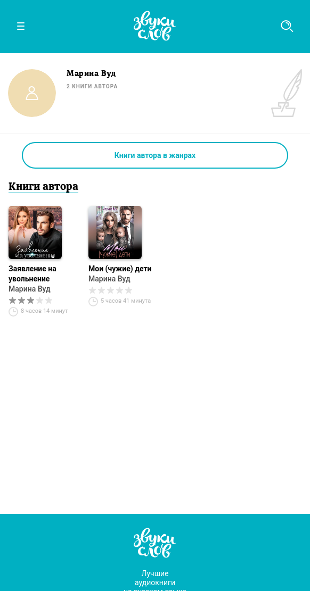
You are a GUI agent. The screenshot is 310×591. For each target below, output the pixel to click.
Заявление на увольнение (32, 273)
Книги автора (43, 187)
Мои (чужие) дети (120, 268)
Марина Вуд (30, 289)
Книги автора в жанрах (155, 155)
